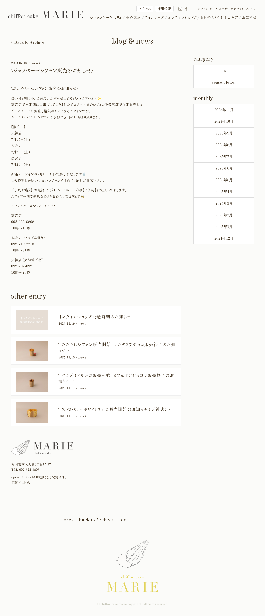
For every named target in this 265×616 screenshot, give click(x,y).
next (123, 520)
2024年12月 (223, 238)
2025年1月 (224, 227)
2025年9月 (224, 133)
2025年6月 (224, 168)
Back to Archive (96, 520)
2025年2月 (224, 215)
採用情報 (164, 8)
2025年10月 (223, 121)
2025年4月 (224, 191)
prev (69, 520)
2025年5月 (224, 180)
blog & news (132, 41)
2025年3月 (224, 203)
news (224, 70)
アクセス (145, 8)
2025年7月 (224, 156)
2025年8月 (224, 145)
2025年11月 (223, 110)
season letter (224, 82)
